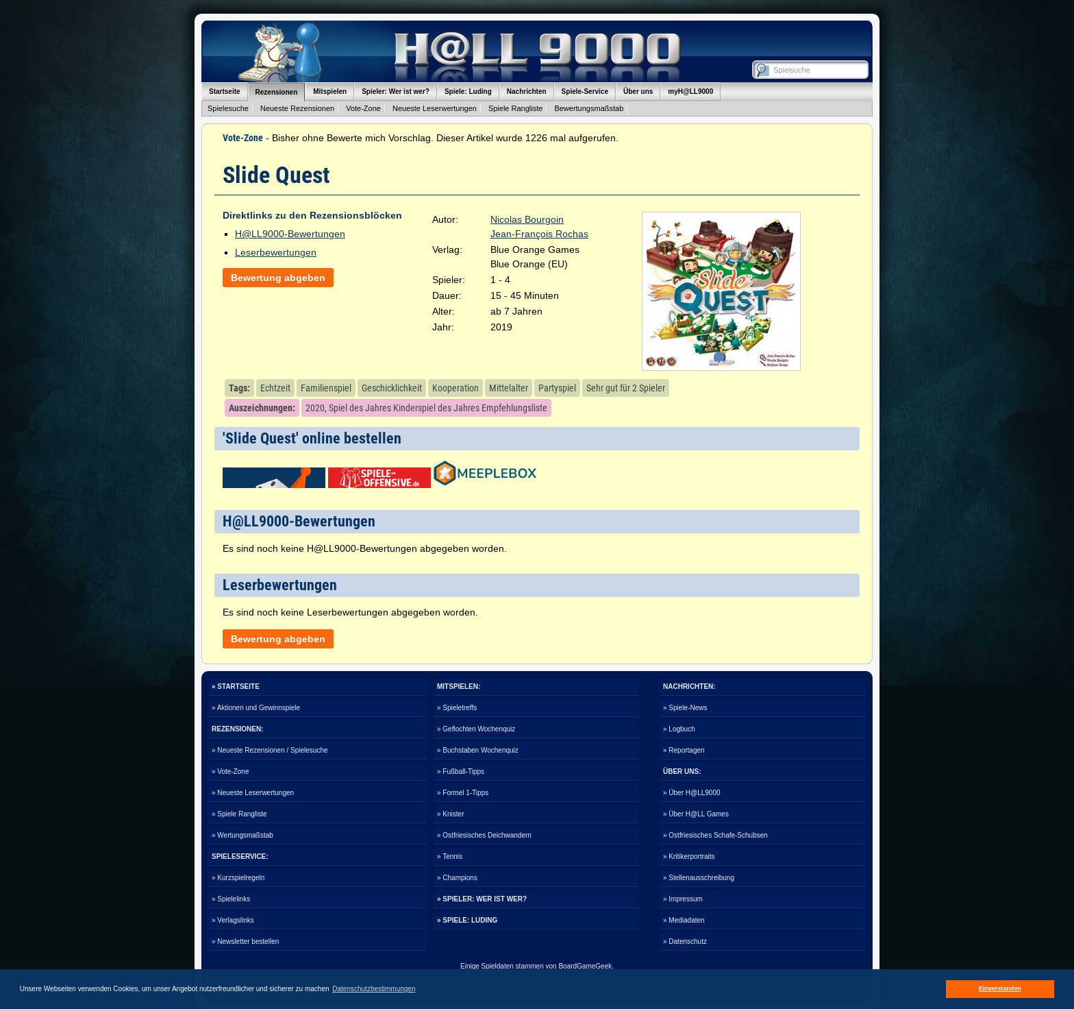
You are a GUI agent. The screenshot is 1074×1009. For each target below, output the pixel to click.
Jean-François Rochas (539, 233)
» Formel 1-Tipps (462, 793)
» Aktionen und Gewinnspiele (256, 708)
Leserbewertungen (275, 252)
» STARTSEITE (236, 686)
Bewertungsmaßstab (588, 108)
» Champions (457, 878)
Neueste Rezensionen (297, 108)
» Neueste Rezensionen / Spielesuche (270, 750)
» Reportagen (684, 750)
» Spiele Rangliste (239, 814)
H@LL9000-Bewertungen (290, 233)
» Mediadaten (684, 920)
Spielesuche (228, 108)
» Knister (450, 814)
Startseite (224, 91)
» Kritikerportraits (689, 856)
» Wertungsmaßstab (242, 835)
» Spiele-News (685, 708)
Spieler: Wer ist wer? (395, 91)
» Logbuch (679, 729)
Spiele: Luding (468, 91)
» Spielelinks (231, 899)
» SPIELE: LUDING (467, 920)
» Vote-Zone (230, 771)
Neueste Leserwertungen (434, 108)
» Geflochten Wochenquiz (476, 729)
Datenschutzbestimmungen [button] (373, 989)
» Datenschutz (685, 941)
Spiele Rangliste (515, 108)
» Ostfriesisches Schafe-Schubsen (715, 835)
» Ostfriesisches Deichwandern (484, 835)
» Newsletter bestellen (245, 941)
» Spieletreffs (457, 708)
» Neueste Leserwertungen (253, 793)
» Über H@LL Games (696, 814)
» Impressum (683, 899)
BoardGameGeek (585, 966)
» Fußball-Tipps (460, 771)
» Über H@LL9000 (692, 793)
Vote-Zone (363, 108)
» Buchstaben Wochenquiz (478, 750)
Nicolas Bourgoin (527, 219)
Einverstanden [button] (1000, 988)
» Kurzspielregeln (238, 878)
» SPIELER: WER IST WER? (482, 899)
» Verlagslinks (233, 920)
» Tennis (449, 856)
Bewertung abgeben (278, 277)
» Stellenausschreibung (698, 878)
